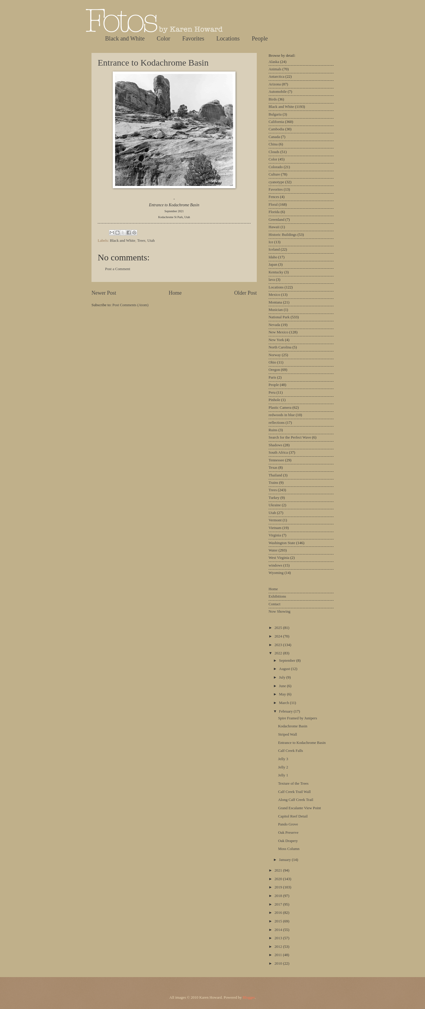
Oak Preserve (288, 832)
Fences (274, 197)
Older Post (245, 293)
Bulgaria (275, 114)
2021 (278, 870)
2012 (278, 947)
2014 (278, 930)
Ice (271, 242)
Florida (274, 212)
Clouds (274, 152)
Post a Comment (117, 269)
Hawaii (274, 227)
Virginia (275, 535)
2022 (278, 653)
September (287, 660)
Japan (273, 264)
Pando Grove (288, 824)
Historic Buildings (283, 235)
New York (276, 340)
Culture (274, 174)
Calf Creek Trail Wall (294, 792)
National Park (279, 317)
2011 (278, 955)
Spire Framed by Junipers (297, 718)
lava (272, 280)
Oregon (274, 370)
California (276, 122)
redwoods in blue (282, 415)
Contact (274, 604)
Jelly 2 (283, 767)
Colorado (276, 167)
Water (273, 550)
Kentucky (276, 272)
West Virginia (279, 558)
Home (175, 293)
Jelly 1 (283, 775)
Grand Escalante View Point (299, 808)
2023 (278, 645)
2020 (278, 879)
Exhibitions (277, 596)
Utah (151, 241)
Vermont (275, 520)
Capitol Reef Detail (293, 816)
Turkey (274, 498)
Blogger (249, 997)
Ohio (272, 362)
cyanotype (276, 182)
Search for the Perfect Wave (290, 437)
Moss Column (289, 849)
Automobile (278, 92)
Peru (272, 392)
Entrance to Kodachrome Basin (153, 62)
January (285, 860)
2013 (278, 938)
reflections (277, 423)
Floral (273, 204)
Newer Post (103, 293)
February (286, 711)
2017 (278, 904)
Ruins (273, 430)
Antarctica (277, 76)
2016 (278, 913)
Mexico (274, 295)
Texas (273, 467)
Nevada (274, 325)
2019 (278, 887)
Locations (228, 38)
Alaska (274, 62)
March (284, 703)
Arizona (275, 84)
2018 (278, 896)
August (285, 669)
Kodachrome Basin (292, 726)
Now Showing (279, 611)
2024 (278, 636)
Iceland (274, 249)
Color (163, 38)
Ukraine (275, 505)
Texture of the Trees (293, 783)
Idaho (273, 257)
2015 (278, 921)
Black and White (125, 38)
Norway (275, 355)
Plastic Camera (280, 407)
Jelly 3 (283, 759)
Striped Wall (287, 734)
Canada (274, 137)
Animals (275, 69)
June (283, 686)
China (273, 144)
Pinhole (274, 400)
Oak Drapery (288, 841)
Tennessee (276, 460)
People (260, 38)
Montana (275, 302)
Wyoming (276, 573)
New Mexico (278, 332)
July (282, 677)
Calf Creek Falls (290, 751)
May (283, 694)
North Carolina (280, 347)
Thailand (275, 475)
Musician (276, 310)
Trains (273, 483)
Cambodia (276, 129)
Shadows (275, 445)
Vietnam (275, 528)
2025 (278, 628)
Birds (273, 99)
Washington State (282, 543)
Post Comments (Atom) (130, 305)
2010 (278, 963)
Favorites (193, 38)
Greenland (277, 220)
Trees (141, 241)
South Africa (278, 452)
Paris (272, 377)
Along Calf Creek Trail (295, 800)
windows (275, 565)
